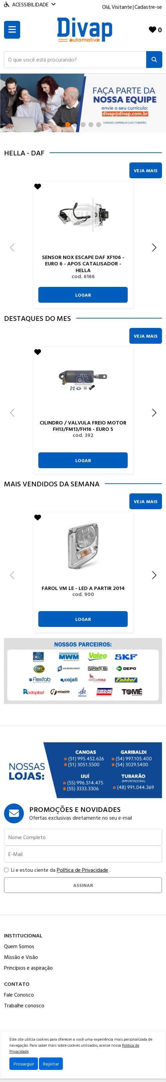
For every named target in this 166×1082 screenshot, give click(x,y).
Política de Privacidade (82, 870)
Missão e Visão (21, 957)
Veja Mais (146, 170)
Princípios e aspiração (28, 968)
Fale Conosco (19, 995)
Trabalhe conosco (24, 1005)
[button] (75, 59)
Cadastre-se (148, 7)
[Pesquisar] (154, 59)
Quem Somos (19, 946)
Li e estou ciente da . (57, 870)
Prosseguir (23, 1063)
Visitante (122, 7)
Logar (83, 294)
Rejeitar (51, 1063)
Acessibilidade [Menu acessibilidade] (29, 4)
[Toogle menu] (12, 30)
